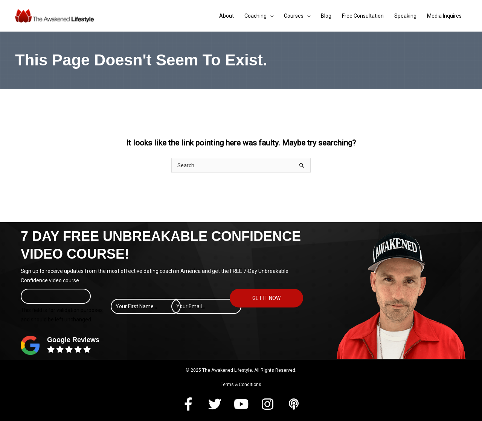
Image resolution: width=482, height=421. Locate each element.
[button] (188, 404)
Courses (294, 16)
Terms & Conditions (241, 384)
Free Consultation (363, 16)
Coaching (255, 16)
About (226, 16)
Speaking (405, 16)
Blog (326, 16)
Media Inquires (444, 16)
